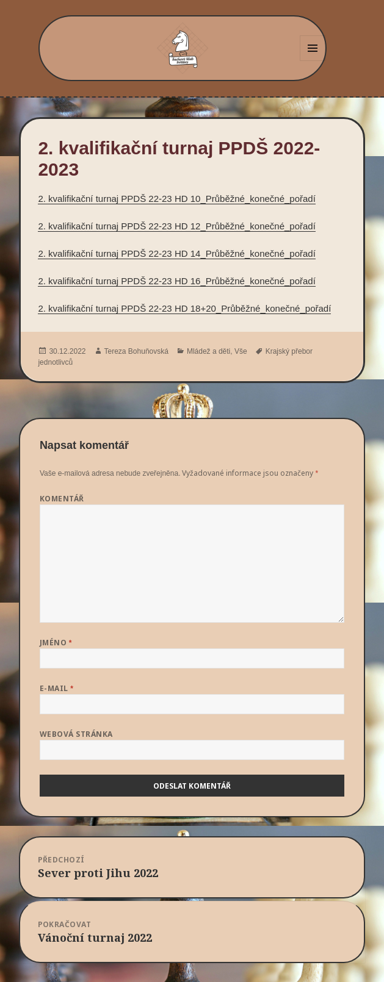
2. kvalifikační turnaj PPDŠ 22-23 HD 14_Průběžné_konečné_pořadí (176, 253)
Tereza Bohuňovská (136, 351)
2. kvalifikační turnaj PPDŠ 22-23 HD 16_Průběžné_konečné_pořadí (176, 281)
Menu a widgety (312, 60)
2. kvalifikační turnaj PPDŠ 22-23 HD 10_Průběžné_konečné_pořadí (176, 198)
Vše (240, 351)
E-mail (57, 688)
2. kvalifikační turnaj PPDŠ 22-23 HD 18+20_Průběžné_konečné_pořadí (184, 308)
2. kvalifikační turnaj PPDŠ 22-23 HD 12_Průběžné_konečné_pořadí (176, 226)
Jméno (56, 642)
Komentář (62, 498)
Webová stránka (76, 734)
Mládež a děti (208, 351)
